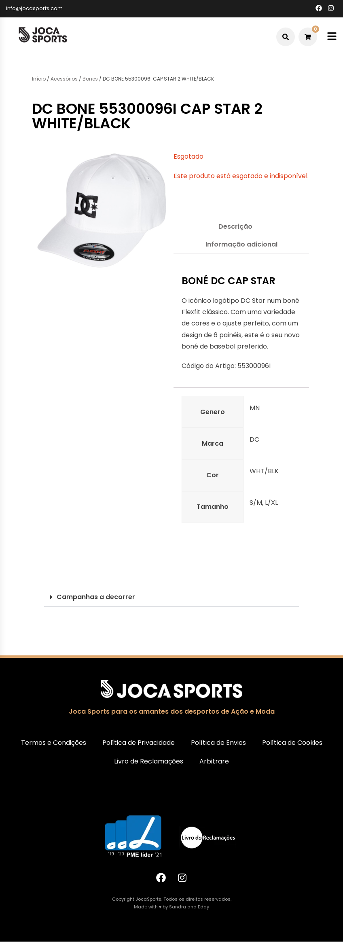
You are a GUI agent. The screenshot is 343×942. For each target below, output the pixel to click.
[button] (171, 597)
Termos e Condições (53, 742)
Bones (90, 78)
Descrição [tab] (235, 226)
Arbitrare (214, 761)
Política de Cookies (292, 742)
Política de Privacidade (138, 742)
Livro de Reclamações (148, 761)
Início (39, 78)
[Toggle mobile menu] (332, 37)
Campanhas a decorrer (96, 597)
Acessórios (64, 78)
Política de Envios (218, 742)
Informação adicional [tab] (241, 244)
